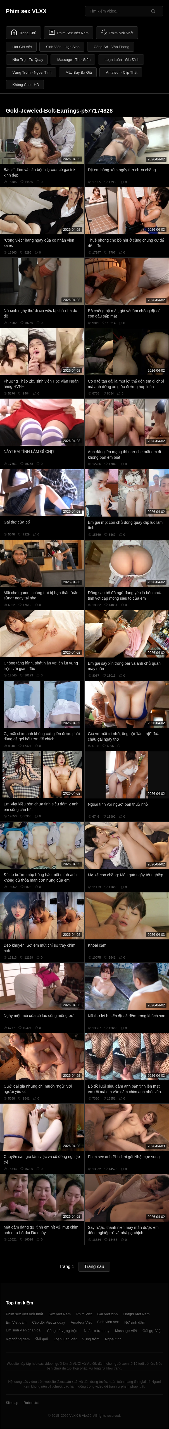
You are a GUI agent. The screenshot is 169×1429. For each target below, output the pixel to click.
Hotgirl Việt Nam (136, 1314)
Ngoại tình (113, 1339)
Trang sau (94, 1266)
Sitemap (12, 1403)
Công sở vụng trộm (62, 1331)
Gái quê (41, 1338)
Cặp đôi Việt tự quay (48, 1322)
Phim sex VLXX (26, 11)
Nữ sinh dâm (134, 1322)
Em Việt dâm (16, 1322)
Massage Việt (126, 1331)
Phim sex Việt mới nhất (24, 1314)
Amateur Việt (81, 1322)
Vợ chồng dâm (18, 1339)
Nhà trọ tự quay (96, 1331)
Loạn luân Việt (65, 1339)
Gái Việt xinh (107, 1314)
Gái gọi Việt (151, 1331)
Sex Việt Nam (60, 1314)
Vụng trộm (90, 1339)
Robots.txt (31, 1403)
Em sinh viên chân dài (23, 1330)
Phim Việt (84, 1314)
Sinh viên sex (108, 1322)
